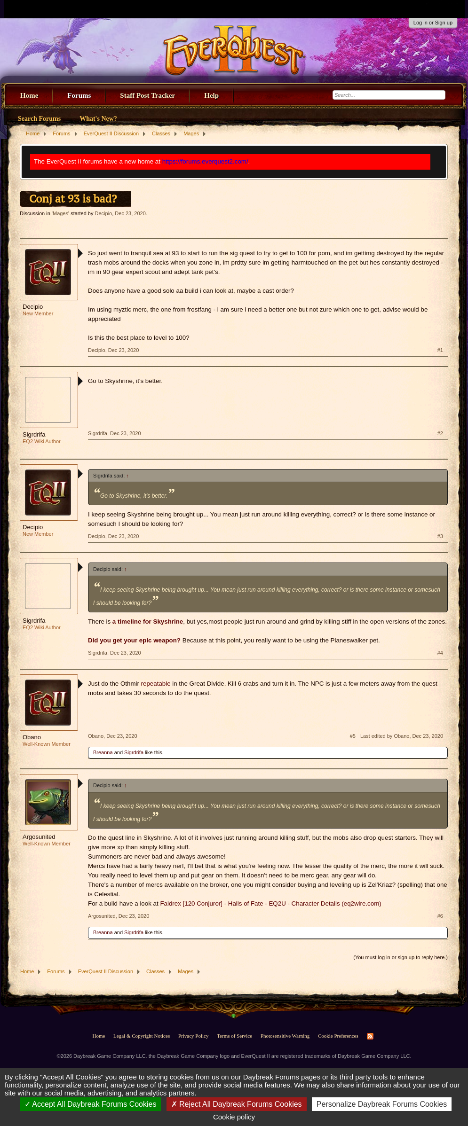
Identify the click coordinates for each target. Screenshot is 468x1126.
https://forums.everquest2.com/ (205, 161)
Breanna (103, 752)
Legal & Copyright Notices (141, 1036)
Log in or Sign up (432, 22)
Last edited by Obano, (401, 736)
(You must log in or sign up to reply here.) (400, 957)
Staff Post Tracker (147, 95)
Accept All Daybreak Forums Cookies (90, 1104)
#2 (440, 433)
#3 (440, 536)
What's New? (98, 118)
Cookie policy (234, 1117)
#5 (353, 736)
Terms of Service (234, 1036)
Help (211, 95)
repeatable (156, 683)
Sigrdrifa (34, 434)
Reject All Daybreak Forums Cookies (236, 1104)
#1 (440, 350)
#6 (440, 916)
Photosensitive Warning (285, 1036)
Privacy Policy (193, 1036)
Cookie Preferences (338, 1036)
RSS (370, 1036)
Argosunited (39, 836)
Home (29, 95)
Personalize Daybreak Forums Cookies (382, 1104)
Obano (32, 737)
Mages (60, 213)
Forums (79, 95)
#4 (440, 653)
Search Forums (39, 118)
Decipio (103, 213)
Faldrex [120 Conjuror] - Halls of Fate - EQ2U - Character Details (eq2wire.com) (270, 903)
